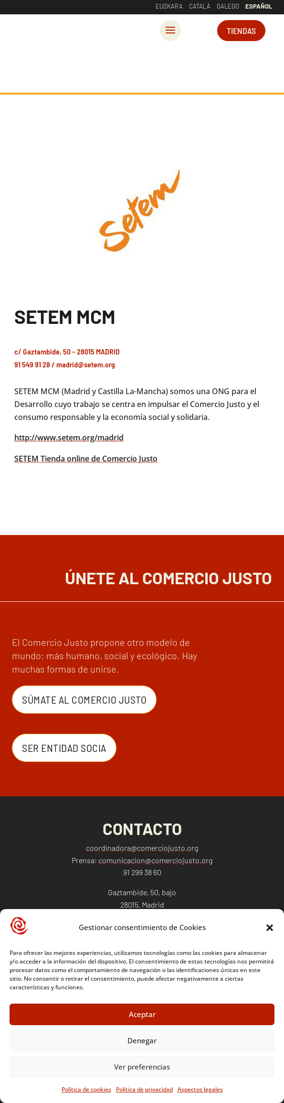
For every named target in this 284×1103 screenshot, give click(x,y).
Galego (228, 6)
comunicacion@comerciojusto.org (155, 860)
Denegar (142, 1040)
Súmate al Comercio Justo (84, 699)
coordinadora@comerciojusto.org (142, 847)
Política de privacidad (144, 1089)
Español (258, 6)
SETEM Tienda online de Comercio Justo (86, 458)
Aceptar (142, 1014)
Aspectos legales (200, 1089)
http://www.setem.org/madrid (69, 437)
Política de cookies (86, 1089)
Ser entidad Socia (64, 747)
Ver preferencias (142, 1066)
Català (199, 6)
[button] (269, 927)
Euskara (169, 6)
